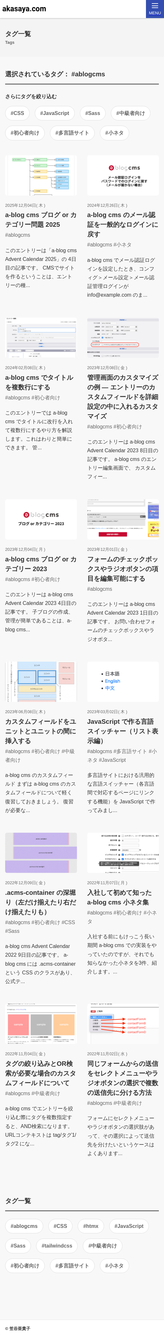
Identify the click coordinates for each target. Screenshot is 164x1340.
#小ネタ (114, 133)
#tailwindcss (57, 1246)
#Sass (92, 113)
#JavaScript (54, 113)
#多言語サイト (72, 133)
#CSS (17, 113)
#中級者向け (130, 113)
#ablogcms (24, 1226)
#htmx (90, 1226)
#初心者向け (25, 133)
